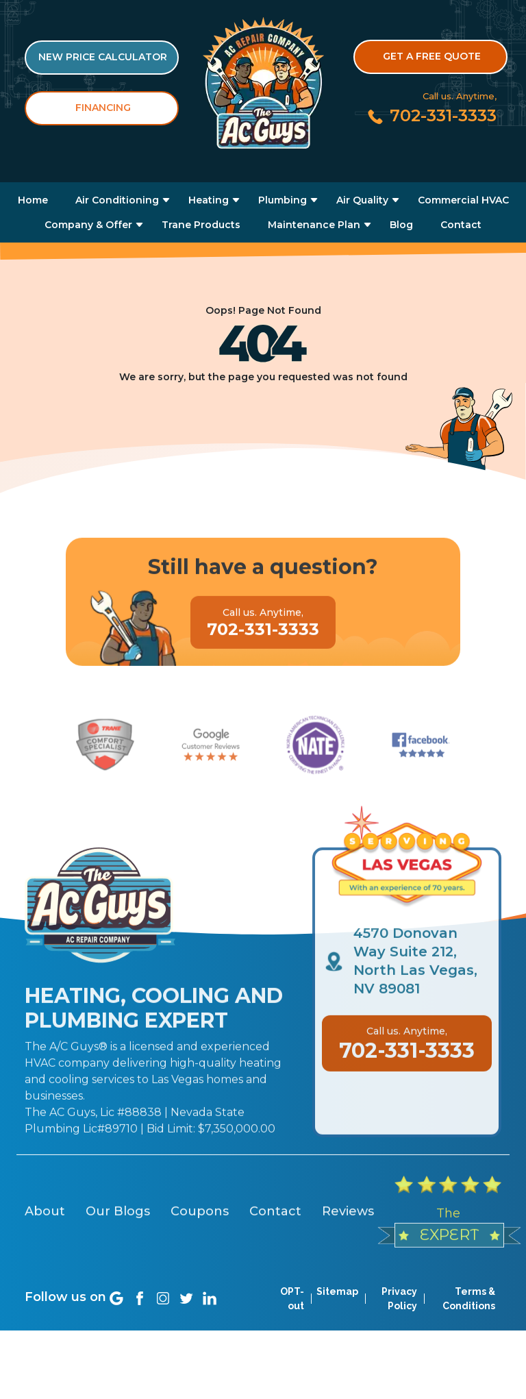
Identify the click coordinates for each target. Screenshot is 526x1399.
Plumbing (282, 200)
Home (33, 200)
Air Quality (362, 200)
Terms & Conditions (468, 1320)
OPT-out (292, 1320)
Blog (401, 225)
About (45, 1266)
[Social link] (116, 1319)
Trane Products (201, 225)
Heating (208, 200)
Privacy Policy (399, 1320)
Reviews (348, 1266)
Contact (460, 225)
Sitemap (337, 1313)
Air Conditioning (117, 200)
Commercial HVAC (463, 200)
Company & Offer (88, 225)
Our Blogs (118, 1266)
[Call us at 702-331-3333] (431, 115)
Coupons (200, 1266)
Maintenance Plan (314, 225)
